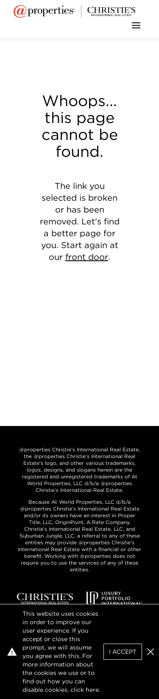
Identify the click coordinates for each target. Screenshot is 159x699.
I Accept (123, 651)
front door (86, 257)
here (92, 689)
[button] (150, 651)
